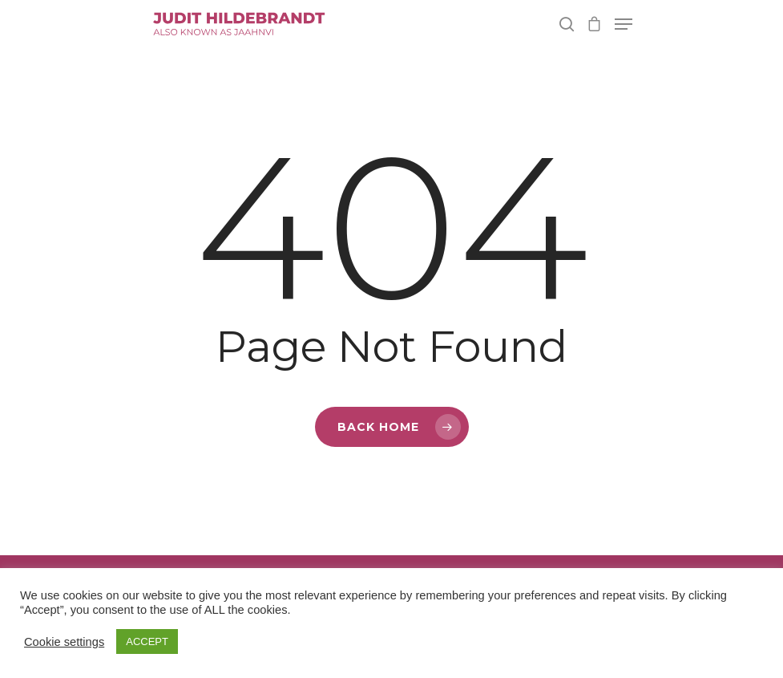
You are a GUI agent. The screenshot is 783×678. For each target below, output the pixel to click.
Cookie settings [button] (64, 641)
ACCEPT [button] (147, 641)
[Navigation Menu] (623, 24)
